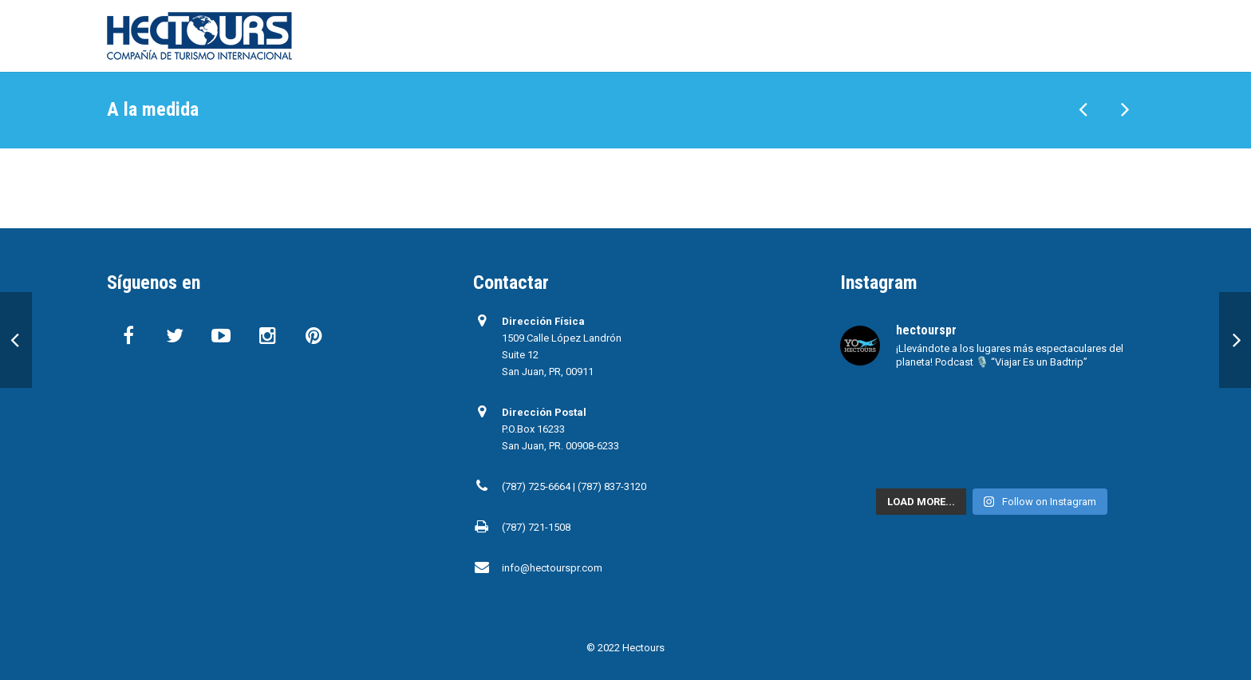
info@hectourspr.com (552, 568)
